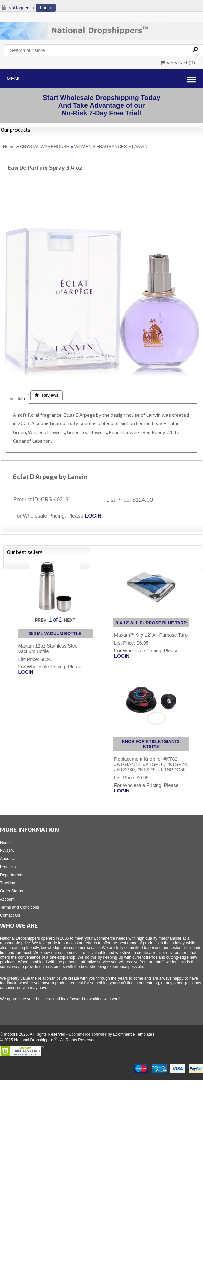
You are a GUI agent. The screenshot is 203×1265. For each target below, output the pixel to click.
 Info (17, 398)
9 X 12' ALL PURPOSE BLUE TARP (151, 623)
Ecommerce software (88, 1034)
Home (9, 146)
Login (45, 7)
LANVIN (140, 146)
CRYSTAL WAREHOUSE (44, 146)
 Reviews (46, 395)
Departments (11, 875)
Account (7, 899)
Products (8, 866)
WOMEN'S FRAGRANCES (100, 146)
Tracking (7, 883)
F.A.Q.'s (7, 850)
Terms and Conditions (19, 907)
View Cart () (177, 62)
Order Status (11, 891)
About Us (8, 858)
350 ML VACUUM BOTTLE (55, 633)
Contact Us (10, 915)
